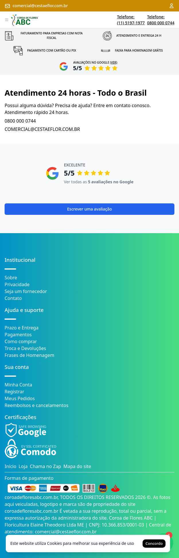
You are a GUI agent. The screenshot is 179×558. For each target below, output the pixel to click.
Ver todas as (99, 181)
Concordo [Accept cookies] (154, 543)
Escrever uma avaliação (89, 209)
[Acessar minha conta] (171, 5)
